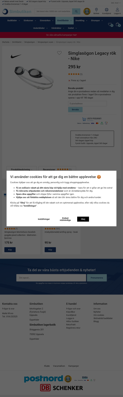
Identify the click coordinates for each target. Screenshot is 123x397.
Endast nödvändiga (65, 219)
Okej (83, 219)
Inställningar (44, 219)
